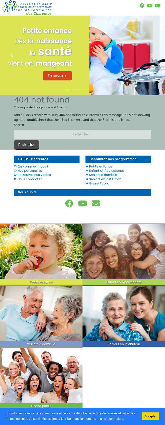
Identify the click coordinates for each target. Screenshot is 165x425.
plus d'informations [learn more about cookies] (111, 418)
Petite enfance (98, 166)
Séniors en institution (103, 179)
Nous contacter (28, 179)
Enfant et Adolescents (104, 170)
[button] (12, 55)
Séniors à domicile (101, 174)
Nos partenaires (28, 170)
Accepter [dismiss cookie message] (150, 416)
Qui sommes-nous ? (31, 166)
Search (19, 124)
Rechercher (26, 144)
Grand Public (97, 183)
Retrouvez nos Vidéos (32, 174)
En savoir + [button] (57, 75)
